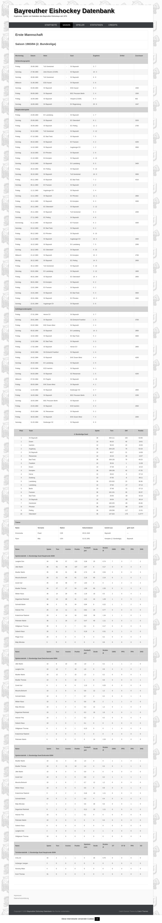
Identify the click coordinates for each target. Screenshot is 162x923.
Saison (66, 25)
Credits (112, 25)
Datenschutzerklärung (21, 898)
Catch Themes (142, 911)
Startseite (51, 25)
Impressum (17, 895)
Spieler (80, 25)
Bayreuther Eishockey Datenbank (64, 10)
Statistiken (96, 25)
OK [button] (97, 919)
